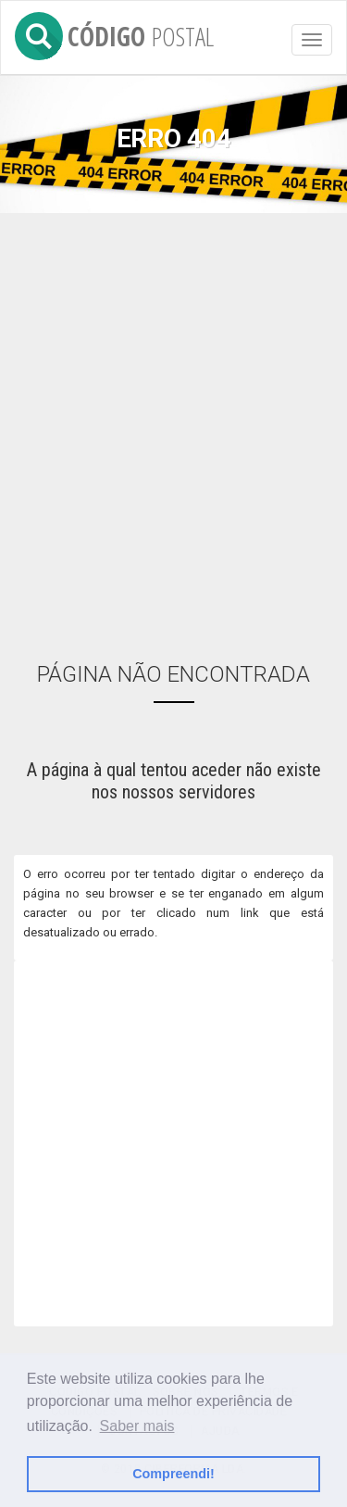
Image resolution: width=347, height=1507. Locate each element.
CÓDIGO (114, 33)
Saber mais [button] (137, 1426)
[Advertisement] (173, 424)
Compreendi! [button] (173, 1473)
